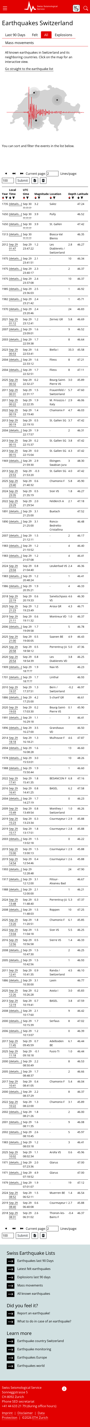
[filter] (6, 198)
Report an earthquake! (33, 1313)
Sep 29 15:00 (13, 851)
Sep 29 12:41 (13, 972)
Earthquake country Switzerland (40, 1341)
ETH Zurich (40, 1417)
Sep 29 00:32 (13, 382)
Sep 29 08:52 (13, 1195)
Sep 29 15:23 (13, 821)
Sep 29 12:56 (13, 942)
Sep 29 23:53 (13, 473)
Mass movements (19, 42)
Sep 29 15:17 (13, 831)
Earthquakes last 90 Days (35, 1261)
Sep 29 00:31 (13, 392)
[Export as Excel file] (35, 180)
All (46, 34)
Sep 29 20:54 (13, 659)
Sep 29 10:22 (13, 1104)
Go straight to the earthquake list (29, 69)
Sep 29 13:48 (13, 901)
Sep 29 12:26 (13, 992)
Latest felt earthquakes (34, 1269)
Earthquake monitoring (34, 1349)
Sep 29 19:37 (13, 689)
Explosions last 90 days (34, 1277)
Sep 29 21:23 (13, 608)
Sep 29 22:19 (13, 598)
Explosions (63, 34)
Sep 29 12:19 (13, 1003)
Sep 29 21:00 (13, 638)
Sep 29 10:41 (13, 1083)
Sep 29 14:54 (13, 861)
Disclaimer (25, 1413)
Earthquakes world (31, 1366)
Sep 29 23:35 (13, 493)
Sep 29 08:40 (13, 1205)
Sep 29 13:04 (13, 932)
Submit (23, 180)
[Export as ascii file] (43, 180)
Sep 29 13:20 (13, 922)
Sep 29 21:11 (13, 618)
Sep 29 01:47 (13, 246)
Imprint (7, 1413)
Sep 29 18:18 (13, 740)
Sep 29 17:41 (13, 780)
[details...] (15, 204)
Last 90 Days (15, 34)
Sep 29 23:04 (13, 568)
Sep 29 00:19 (13, 412)
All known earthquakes (33, 1293)
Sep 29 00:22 (13, 402)
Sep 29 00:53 (13, 351)
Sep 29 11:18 (13, 1053)
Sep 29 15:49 (13, 810)
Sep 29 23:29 (13, 503)
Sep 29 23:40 (13, 483)
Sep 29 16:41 (13, 790)
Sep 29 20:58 (13, 649)
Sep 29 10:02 (13, 1154)
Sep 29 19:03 (13, 709)
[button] (6, 8)
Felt (35, 34)
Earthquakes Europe (32, 1357)
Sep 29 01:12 (13, 321)
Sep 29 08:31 (13, 1215)
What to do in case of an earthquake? (44, 1321)
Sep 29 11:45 (13, 1043)
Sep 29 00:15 (13, 442)
